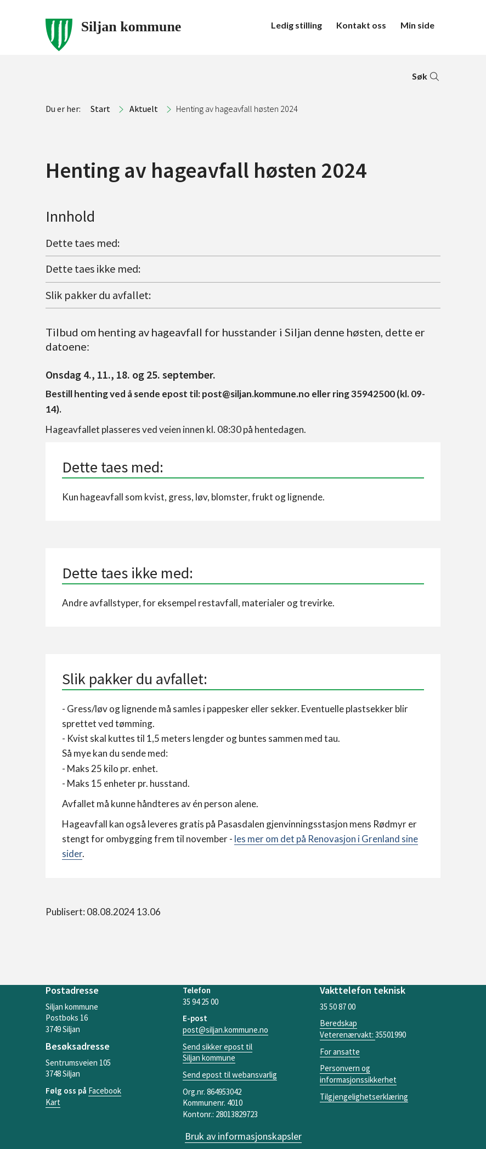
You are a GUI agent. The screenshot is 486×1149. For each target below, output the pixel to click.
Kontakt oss (361, 25)
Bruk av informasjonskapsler (243, 1136)
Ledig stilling (296, 25)
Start (100, 108)
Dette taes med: (83, 243)
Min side (417, 25)
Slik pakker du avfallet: (98, 295)
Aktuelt (143, 108)
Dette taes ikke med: (93, 268)
